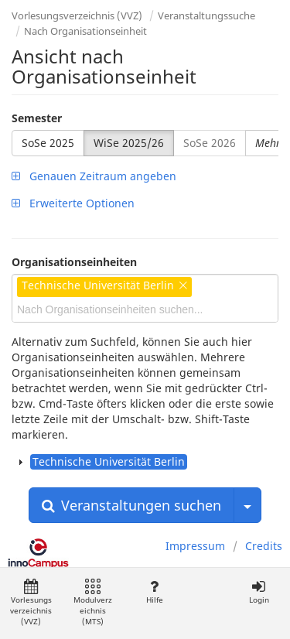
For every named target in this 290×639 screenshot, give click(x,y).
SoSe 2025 (48, 142)
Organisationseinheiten (74, 262)
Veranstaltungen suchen (131, 505)
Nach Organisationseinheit (85, 31)
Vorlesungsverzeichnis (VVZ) (77, 15)
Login (258, 592)
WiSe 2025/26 (129, 142)
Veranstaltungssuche (206, 15)
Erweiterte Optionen (73, 203)
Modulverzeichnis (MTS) (92, 603)
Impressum (195, 545)
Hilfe (154, 592)
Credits (263, 545)
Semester (37, 118)
